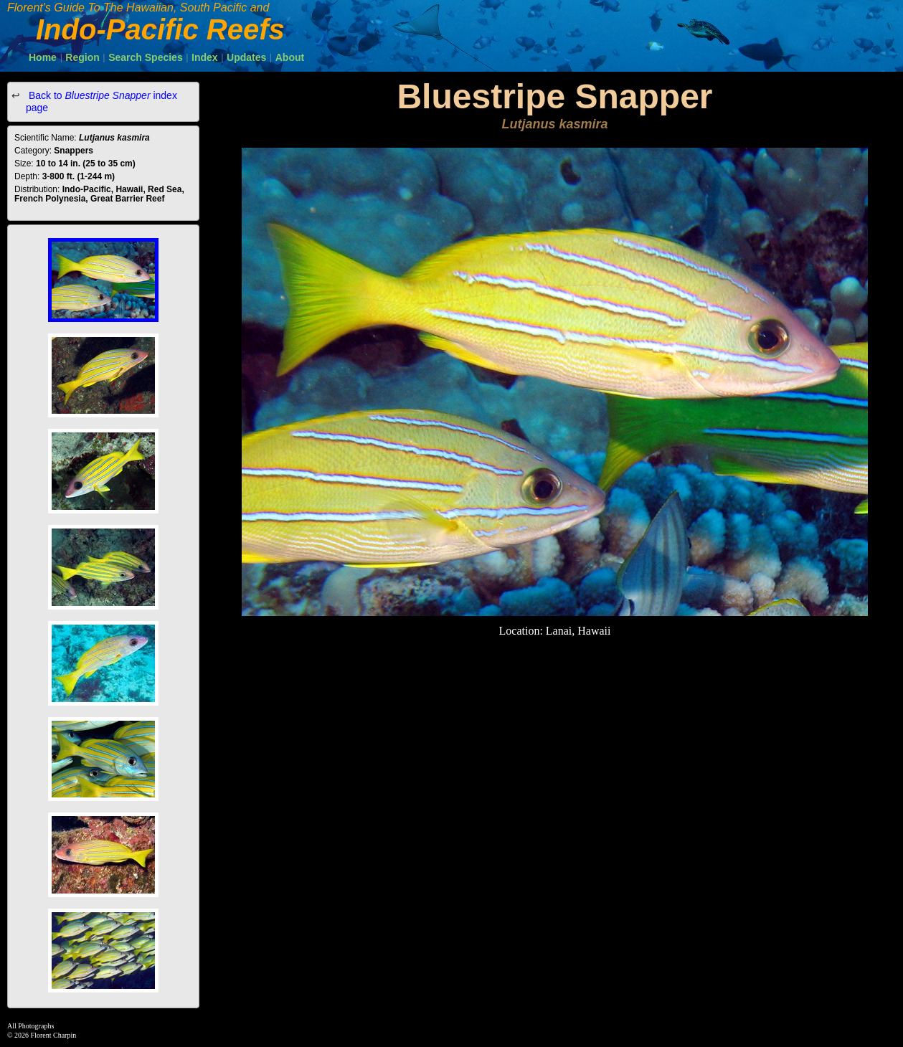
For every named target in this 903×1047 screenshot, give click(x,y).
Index (205, 57)
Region (82, 57)
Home (43, 57)
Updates (246, 57)
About (289, 57)
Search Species (145, 57)
